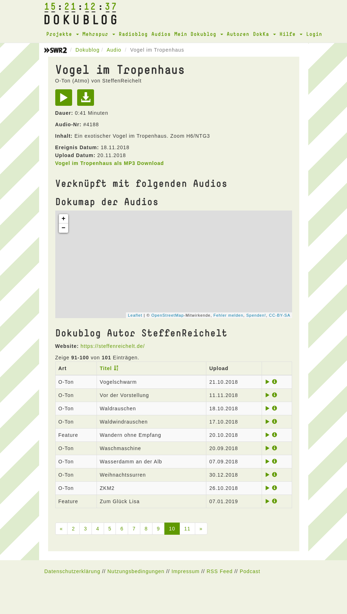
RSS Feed (220, 571)
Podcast (250, 571)
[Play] (65, 100)
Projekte (62, 34)
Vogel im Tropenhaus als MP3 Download (109, 163)
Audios (161, 34)
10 (172, 529)
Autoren (238, 34)
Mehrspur (99, 34)
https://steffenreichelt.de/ (112, 346)
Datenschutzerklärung (72, 571)
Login (314, 34)
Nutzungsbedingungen (135, 571)
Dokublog (87, 50)
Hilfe (291, 34)
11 (187, 529)
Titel (106, 368)
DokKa (264, 34)
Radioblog (133, 34)
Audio (114, 50)
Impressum (186, 571)
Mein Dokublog (198, 34)
